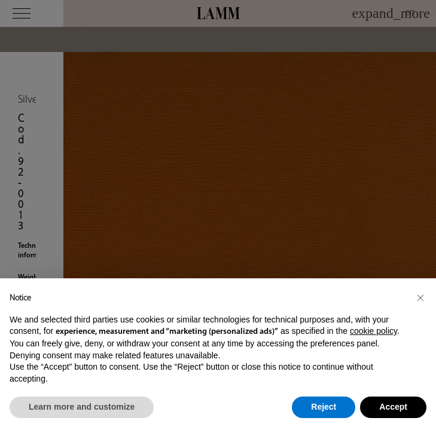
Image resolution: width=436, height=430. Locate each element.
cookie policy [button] (373, 331)
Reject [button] (323, 406)
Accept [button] (393, 406)
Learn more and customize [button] (82, 406)
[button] (420, 297)
